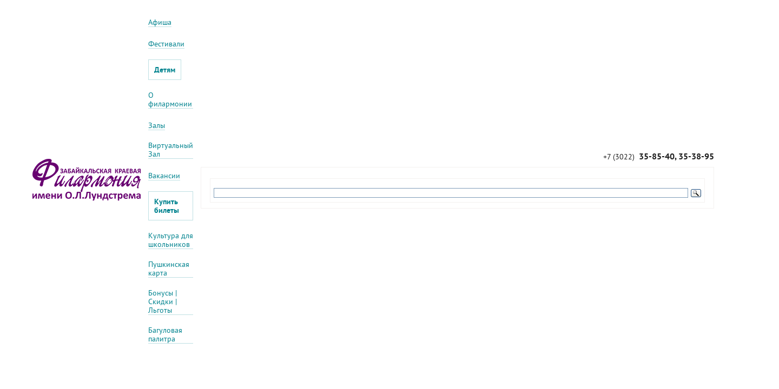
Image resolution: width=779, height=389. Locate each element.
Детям (164, 70)
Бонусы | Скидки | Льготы (162, 302)
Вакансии (164, 175)
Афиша (159, 22)
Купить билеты (166, 206)
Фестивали (166, 44)
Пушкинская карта (168, 269)
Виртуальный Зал (170, 150)
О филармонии (170, 100)
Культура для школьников (170, 240)
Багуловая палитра (165, 335)
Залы (156, 125)
